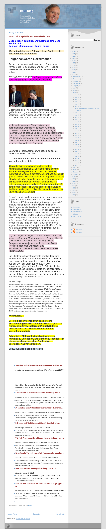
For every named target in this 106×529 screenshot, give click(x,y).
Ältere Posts (60, 514)
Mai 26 (77, 104)
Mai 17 (77, 128)
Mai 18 (77, 126)
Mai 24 (77, 113)
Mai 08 (77, 149)
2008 (73, 190)
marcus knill (78, 229)
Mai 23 (77, 115)
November (76, 79)
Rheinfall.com (77, 209)
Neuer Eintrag (77, 216)
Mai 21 (77, 119)
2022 (73, 58)
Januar (75, 174)
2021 (73, 60)
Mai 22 (77, 117)
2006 (73, 195)
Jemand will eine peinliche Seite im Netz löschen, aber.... (30, 36)
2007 (73, 192)
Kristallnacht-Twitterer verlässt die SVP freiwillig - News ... (38, 392)
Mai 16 (77, 131)
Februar (76, 172)
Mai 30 (77, 97)
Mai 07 (77, 151)
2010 (73, 185)
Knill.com (75, 214)
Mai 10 (77, 144)
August (75, 85)
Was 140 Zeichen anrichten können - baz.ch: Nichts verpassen (39, 438)
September (76, 83)
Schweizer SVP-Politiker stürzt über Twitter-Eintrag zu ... (37, 423)
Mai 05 (77, 156)
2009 (73, 188)
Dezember (76, 76)
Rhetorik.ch (76, 207)
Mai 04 (77, 158)
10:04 (30, 505)
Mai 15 (77, 133)
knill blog (26, 11)
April (74, 167)
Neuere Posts (12, 514)
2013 (73, 179)
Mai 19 (77, 124)
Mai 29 (77, 99)
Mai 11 (77, 142)
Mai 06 (77, 154)
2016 (73, 72)
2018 (73, 67)
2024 (73, 54)
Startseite (36, 514)
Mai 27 (77, 101)
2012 (73, 181)
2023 (73, 56)
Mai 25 (77, 106)
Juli (74, 88)
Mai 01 (77, 165)
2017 (73, 69)
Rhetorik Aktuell (77, 211)
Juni (74, 90)
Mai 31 (77, 95)
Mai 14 (77, 135)
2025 (73, 51)
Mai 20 (77, 122)
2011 (73, 183)
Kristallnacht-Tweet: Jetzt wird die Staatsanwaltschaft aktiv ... (39, 453)
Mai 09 (77, 147)
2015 (73, 74)
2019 (73, 65)
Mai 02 (77, 163)
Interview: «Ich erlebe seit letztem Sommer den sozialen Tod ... (39, 365)
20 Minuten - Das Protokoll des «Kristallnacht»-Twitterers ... (38, 408)
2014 (73, 176)
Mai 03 (77, 160)
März (75, 169)
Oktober (76, 81)
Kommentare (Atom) (23, 519)
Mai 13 (77, 138)
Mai (74, 92)
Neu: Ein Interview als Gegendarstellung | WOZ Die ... (36, 468)
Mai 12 (77, 140)
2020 (73, 63)
